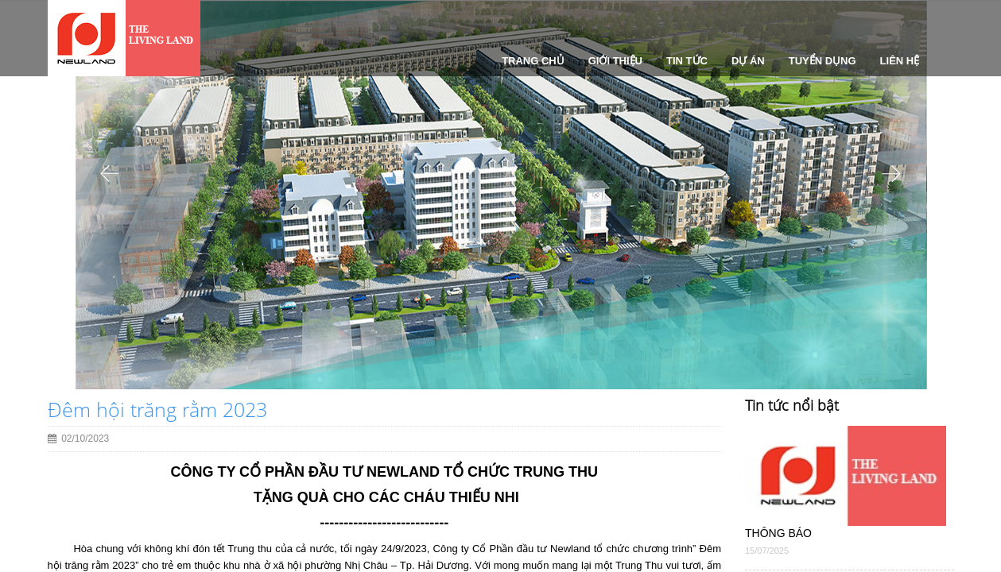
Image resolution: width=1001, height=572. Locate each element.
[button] (109, 276)
